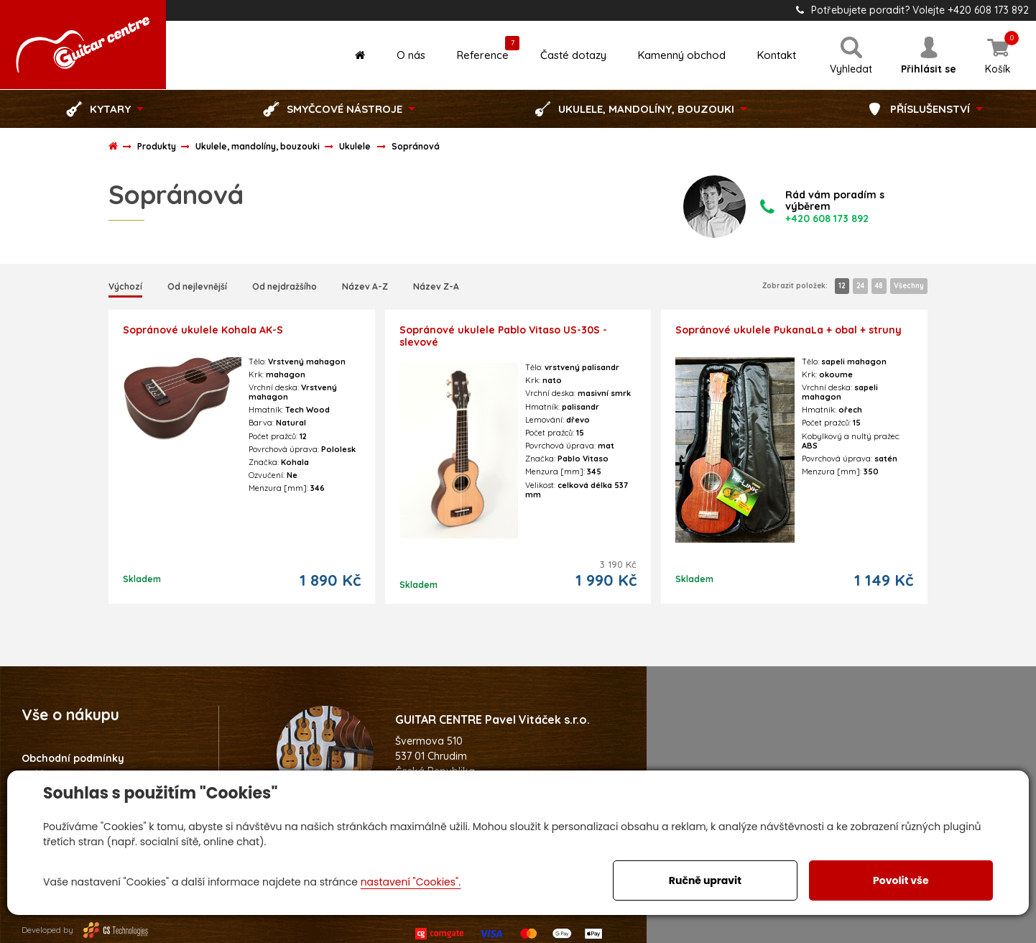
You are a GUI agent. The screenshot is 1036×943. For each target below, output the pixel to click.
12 (842, 285)
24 (860, 285)
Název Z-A (436, 286)
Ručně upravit (705, 880)
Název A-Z (365, 286)
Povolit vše (900, 880)
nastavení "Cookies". (411, 882)
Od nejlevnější (197, 286)
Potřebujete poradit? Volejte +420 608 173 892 (912, 10)
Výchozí (125, 286)
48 (879, 285)
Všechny (909, 285)
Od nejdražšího (284, 286)
